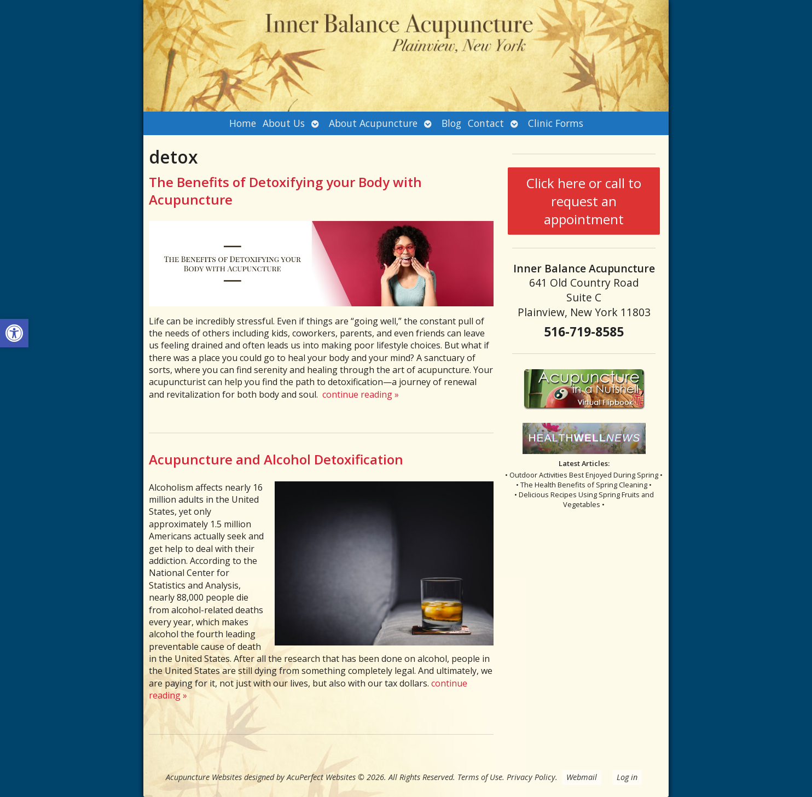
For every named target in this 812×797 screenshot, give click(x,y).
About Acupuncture (373, 123)
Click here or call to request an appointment (583, 201)
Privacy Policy (531, 777)
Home (242, 123)
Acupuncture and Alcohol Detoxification (276, 459)
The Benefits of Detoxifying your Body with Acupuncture (285, 190)
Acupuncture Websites (204, 777)
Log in (627, 777)
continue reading (360, 394)
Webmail (581, 777)
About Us (284, 123)
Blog (451, 123)
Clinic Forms (555, 123)
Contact (486, 123)
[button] (14, 333)
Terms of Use (479, 777)
